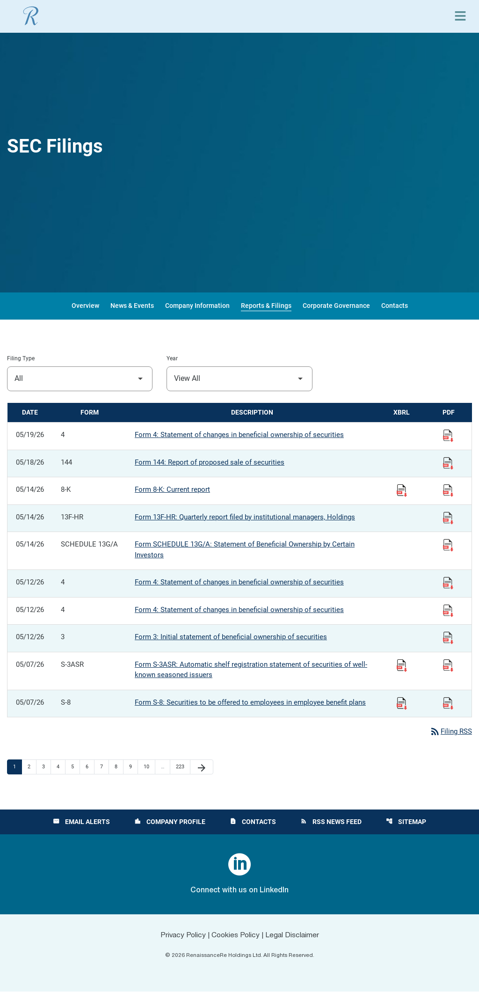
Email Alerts (81, 822)
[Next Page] (201, 767)
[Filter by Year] (239, 378)
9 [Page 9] (133, 767)
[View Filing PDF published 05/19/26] (448, 435)
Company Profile (169, 822)
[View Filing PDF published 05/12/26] (448, 582)
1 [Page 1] (17, 767)
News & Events (132, 305)
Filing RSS (450, 732)
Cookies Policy (235, 936)
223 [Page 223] (181, 767)
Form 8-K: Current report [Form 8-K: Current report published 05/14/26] (172, 489)
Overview (85, 305)
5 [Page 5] (75, 767)
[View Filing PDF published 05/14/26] (448, 490)
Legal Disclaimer (293, 936)
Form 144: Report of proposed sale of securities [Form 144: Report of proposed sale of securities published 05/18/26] (209, 462)
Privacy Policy (181, 936)
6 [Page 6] (89, 767)
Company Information (197, 305)
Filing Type (21, 358)
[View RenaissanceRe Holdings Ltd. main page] (31, 16)
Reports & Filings (266, 305)
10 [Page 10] (149, 767)
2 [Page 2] (31, 767)
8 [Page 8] (118, 767)
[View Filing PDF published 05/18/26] (448, 462)
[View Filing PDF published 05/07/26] (448, 665)
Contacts (394, 305)
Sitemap (406, 822)
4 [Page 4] (60, 767)
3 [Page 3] (46, 767)
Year (172, 358)
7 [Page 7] (104, 767)
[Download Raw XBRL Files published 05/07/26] (401, 665)
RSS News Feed (331, 822)
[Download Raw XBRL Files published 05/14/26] (401, 490)
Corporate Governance (336, 305)
